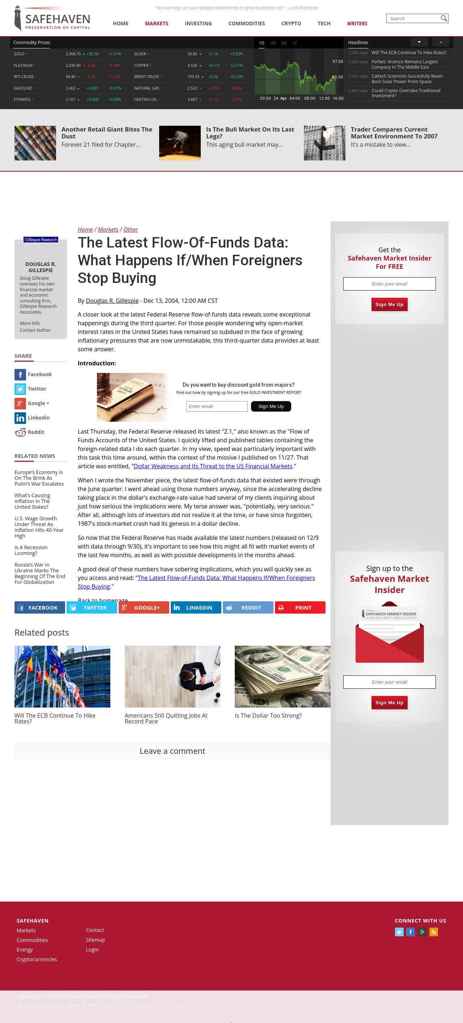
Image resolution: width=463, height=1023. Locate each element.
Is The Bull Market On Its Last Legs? (250, 132)
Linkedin (32, 417)
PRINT (295, 607)
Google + (32, 403)
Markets (156, 23)
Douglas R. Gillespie (112, 301)
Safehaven (33, 920)
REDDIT (243, 607)
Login (92, 949)
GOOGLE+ (141, 607)
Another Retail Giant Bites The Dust (106, 132)
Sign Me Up (389, 304)
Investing (198, 23)
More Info (30, 323)
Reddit (29, 432)
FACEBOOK (37, 607)
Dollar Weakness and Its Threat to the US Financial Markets (213, 466)
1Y (294, 43)
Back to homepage (103, 601)
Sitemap (95, 939)
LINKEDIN (193, 607)
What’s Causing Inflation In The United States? (32, 501)
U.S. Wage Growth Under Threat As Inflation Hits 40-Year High (39, 527)
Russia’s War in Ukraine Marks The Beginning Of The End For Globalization (39, 573)
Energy (25, 949)
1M (273, 43)
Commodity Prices (31, 42)
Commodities (246, 23)
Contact (95, 930)
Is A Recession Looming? (31, 550)
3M (284, 43)
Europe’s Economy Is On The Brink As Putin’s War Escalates (39, 478)
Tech (324, 23)
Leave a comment (172, 750)
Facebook (33, 374)
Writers (357, 23)
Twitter (30, 388)
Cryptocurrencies (37, 959)
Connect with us (420, 920)
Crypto (291, 23)
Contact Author (35, 330)
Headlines (358, 42)
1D (261, 43)
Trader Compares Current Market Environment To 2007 (394, 132)
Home (120, 23)
